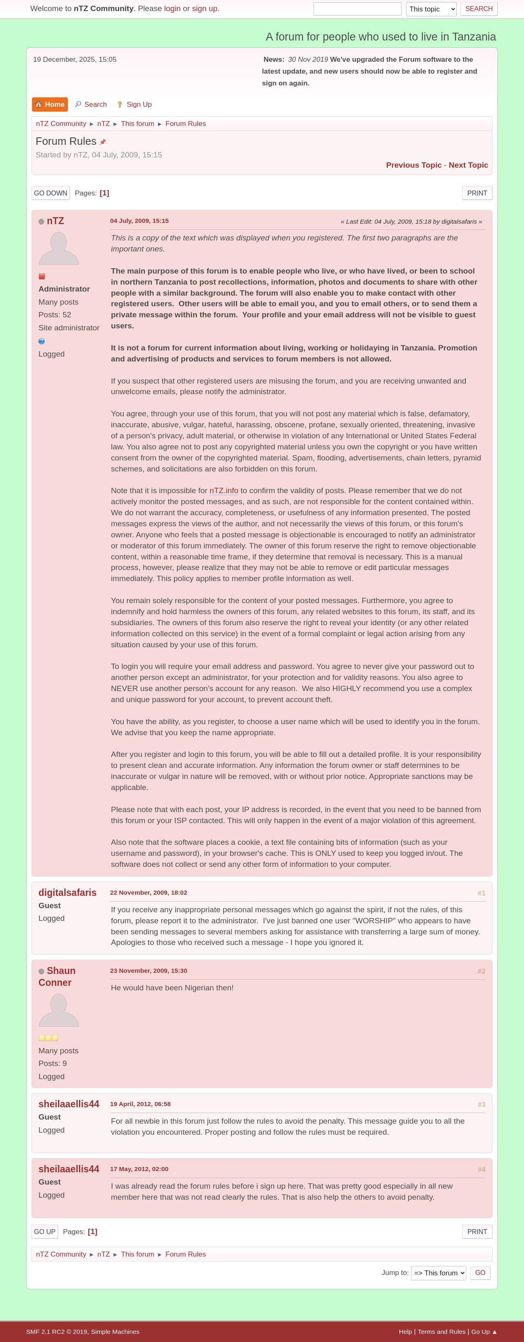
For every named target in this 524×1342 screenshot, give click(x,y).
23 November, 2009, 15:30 (148, 970)
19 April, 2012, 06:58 (140, 1103)
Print (478, 193)
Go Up (45, 1231)
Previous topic (414, 165)
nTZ (55, 220)
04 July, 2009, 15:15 (139, 220)
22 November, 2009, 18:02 (148, 892)
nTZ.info (224, 490)
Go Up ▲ (484, 1331)
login (172, 8)
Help (405, 1331)
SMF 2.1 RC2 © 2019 (56, 1331)
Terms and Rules (442, 1331)
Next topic (468, 165)
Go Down (51, 193)
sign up (204, 8)
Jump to (394, 1273)
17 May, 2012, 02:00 (139, 1168)
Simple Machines (115, 1331)
